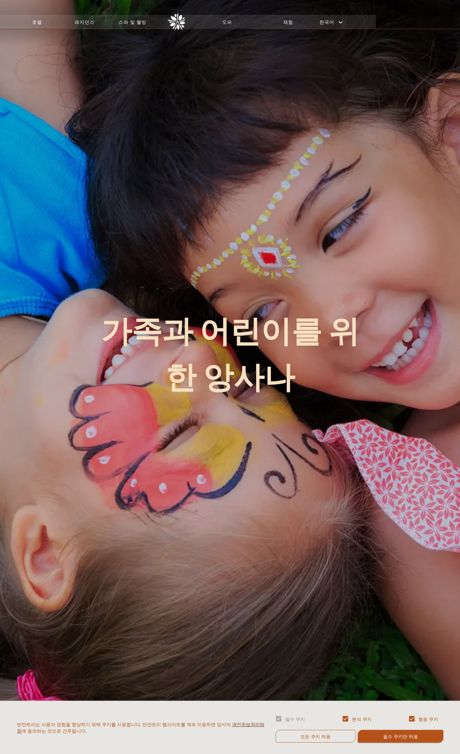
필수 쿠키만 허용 (400, 736)
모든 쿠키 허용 (315, 736)
